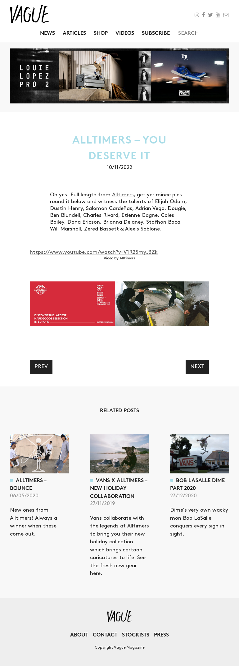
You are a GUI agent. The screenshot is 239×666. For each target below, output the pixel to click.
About (79, 634)
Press (161, 634)
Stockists (135, 634)
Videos (124, 33)
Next (197, 366)
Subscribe (156, 33)
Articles (74, 33)
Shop (101, 33)
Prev (41, 366)
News (47, 33)
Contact (105, 634)
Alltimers (123, 194)
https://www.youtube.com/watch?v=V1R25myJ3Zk (94, 252)
